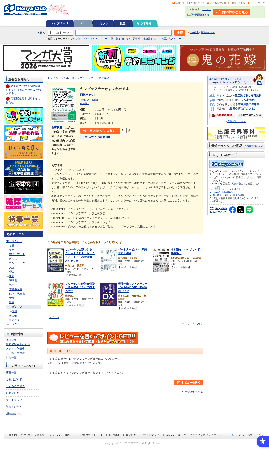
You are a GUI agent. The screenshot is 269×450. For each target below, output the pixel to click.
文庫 (11, 298)
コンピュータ (17, 263)
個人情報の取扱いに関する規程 (228, 195)
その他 (13, 315)
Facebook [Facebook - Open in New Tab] (168, 434)
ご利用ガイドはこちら (248, 90)
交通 (14, 311)
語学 (11, 284)
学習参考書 (15, 289)
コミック (102, 23)
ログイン (206, 9)
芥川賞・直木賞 (15, 353)
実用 (11, 250)
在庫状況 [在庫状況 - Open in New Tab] (56, 127)
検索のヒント (208, 32)
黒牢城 (136, 38)
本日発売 (11, 340)
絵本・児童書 (17, 293)
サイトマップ (258, 3)
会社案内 (11, 434)
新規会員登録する (199, 14)
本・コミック (14, 241)
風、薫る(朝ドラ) (120, 38)
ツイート (54, 317)
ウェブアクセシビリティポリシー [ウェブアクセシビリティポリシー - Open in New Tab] (204, 434)
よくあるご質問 (218, 3)
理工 (11, 271)
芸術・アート (17, 254)
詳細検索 (194, 32)
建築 (11, 276)
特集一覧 (11, 357)
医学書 (13, 280)
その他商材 (144, 23)
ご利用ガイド (197, 3)
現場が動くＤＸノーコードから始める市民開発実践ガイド (132, 287)
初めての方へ (14, 406)
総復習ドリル (150, 38)
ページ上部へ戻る (192, 323)
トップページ (59, 23)
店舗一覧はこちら (236, 121)
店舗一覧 (180, 3)
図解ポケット (89, 94)
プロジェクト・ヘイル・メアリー (89, 38)
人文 (11, 267)
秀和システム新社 (89, 100)
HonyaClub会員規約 (223, 192)
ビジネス (14, 258)
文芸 (11, 245)
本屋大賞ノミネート (172, 38)
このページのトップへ (249, 434)
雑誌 (122, 23)
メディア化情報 (15, 348)
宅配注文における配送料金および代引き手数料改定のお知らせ (23, 89)
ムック (13, 324)
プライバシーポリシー (62, 434)
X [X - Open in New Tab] (179, 434)
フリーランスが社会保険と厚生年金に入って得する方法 (80, 287)
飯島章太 (84, 103)
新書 (11, 302)
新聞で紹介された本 (18, 344)
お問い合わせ (238, 3)
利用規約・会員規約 (33, 434)
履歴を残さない (255, 145)
